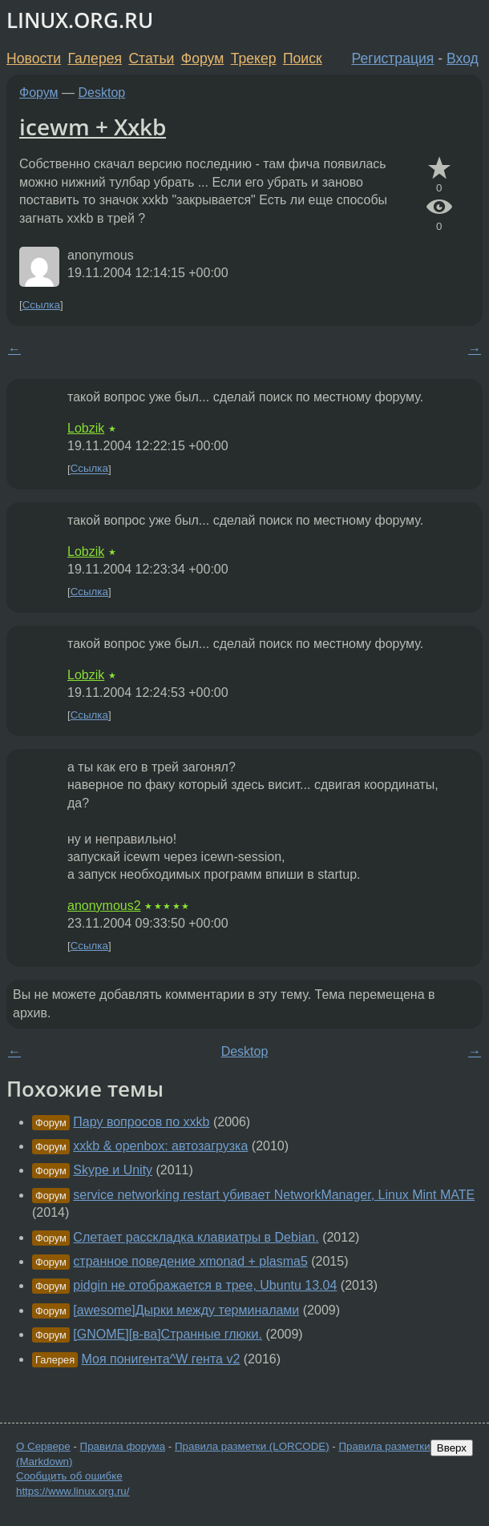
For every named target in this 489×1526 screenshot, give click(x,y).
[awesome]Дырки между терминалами (186, 1310)
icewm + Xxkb (92, 126)
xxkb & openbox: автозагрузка (160, 1146)
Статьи (151, 58)
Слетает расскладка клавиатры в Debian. (195, 1237)
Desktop (102, 92)
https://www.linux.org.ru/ (72, 1491)
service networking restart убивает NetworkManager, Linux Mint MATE (274, 1195)
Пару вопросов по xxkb (141, 1122)
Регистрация (393, 58)
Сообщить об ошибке (69, 1476)
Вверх (452, 1448)
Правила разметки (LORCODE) (252, 1446)
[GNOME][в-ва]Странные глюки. (167, 1334)
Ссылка (41, 305)
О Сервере (43, 1446)
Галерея (95, 58)
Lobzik (85, 428)
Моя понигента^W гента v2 (161, 1359)
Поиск (302, 58)
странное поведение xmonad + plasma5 (190, 1261)
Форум (202, 58)
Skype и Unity (112, 1170)
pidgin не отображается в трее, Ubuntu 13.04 (205, 1285)
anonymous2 (104, 905)
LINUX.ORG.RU (79, 20)
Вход (463, 58)
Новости (33, 58)
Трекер (254, 58)
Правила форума (123, 1446)
